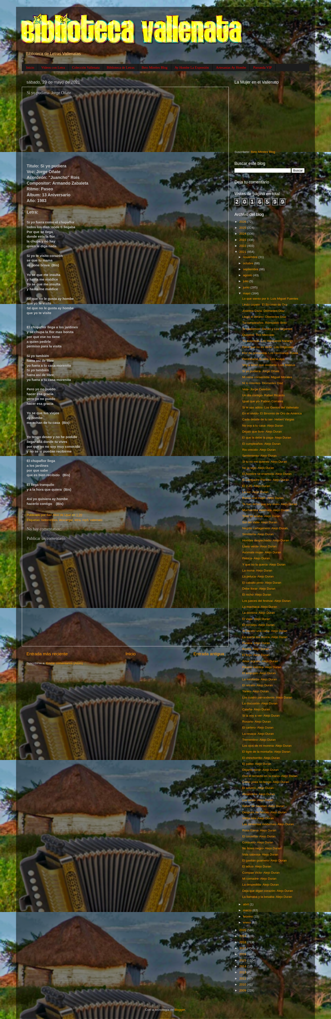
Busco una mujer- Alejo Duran (262, 498)
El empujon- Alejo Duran (259, 673)
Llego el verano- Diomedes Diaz (264, 316)
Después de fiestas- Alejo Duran (264, 812)
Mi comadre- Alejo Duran (259, 878)
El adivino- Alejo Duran (258, 788)
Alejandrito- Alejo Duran (258, 794)
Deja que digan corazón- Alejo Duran (267, 890)
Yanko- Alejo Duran (255, 691)
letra (77, 520)
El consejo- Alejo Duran (258, 625)
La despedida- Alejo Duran (260, 884)
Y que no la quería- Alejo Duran (263, 564)
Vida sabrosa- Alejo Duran (260, 854)
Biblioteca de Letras (120, 67)
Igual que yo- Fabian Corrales (262, 401)
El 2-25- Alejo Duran (256, 486)
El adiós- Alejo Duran (256, 866)
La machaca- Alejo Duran (259, 606)
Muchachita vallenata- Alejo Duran (265, 510)
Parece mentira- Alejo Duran (261, 667)
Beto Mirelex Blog (155, 67)
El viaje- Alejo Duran (256, 619)
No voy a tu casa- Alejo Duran (262, 425)
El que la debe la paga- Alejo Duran (266, 437)
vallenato (96, 520)
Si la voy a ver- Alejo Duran (261, 715)
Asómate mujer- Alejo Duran (261, 552)
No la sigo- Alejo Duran (258, 468)
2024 (243, 233)
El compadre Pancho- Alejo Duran (265, 479)
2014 (243, 966)
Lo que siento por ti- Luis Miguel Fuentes (270, 298)
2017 (243, 948)
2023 (243, 240)
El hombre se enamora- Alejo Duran (267, 474)
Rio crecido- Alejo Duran (259, 449)
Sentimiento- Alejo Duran (259, 455)
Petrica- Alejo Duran (256, 558)
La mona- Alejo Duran (257, 570)
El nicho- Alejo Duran (256, 594)
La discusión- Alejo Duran (259, 703)
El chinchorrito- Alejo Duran (261, 758)
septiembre (251, 269)
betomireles (49, 520)
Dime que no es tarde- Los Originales (268, 347)
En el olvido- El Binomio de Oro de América (272, 413)
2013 (243, 972)
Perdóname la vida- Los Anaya (263, 359)
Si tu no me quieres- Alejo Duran (264, 461)
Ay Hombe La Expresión (192, 67)
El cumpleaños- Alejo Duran (261, 443)
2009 (243, 990)
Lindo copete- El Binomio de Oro (264, 304)
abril (246, 904)
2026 (243, 221)
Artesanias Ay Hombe (231, 67)
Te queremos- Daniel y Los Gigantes (267, 329)
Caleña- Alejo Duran (256, 709)
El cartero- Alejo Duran (258, 727)
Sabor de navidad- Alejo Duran (263, 806)
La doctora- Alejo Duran (258, 612)
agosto (248, 275)
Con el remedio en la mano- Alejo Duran (269, 776)
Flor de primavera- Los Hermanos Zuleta (270, 353)
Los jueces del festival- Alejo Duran (266, 600)
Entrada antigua (209, 653)
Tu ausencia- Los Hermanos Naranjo (267, 341)
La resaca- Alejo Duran (258, 733)
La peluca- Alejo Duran (258, 576)
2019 (243, 936)
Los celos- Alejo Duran (257, 800)
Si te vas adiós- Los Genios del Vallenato (270, 407)
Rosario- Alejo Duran (256, 721)
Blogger (179, 1009)
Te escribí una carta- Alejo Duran (264, 631)
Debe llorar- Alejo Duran (258, 588)
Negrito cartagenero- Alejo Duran (265, 528)
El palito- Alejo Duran (256, 764)
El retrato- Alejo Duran (257, 685)
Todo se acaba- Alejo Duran (261, 516)
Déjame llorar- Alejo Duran (260, 769)
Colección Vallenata (86, 67)
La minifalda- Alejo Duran (259, 679)
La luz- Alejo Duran (255, 492)
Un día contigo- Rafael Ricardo (263, 395)
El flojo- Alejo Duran (256, 655)
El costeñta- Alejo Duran (259, 836)
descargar (66, 520)
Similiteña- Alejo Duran (258, 534)
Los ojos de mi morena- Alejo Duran (267, 745)
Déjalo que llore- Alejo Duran (262, 431)
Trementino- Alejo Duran (259, 739)
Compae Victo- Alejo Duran (261, 872)
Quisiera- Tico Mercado (258, 335)
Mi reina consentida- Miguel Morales (267, 377)
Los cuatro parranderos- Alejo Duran (267, 697)
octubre (248, 263)
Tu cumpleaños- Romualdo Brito (264, 322)
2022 (243, 246)
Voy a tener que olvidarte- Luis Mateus (268, 365)
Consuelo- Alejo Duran (257, 842)
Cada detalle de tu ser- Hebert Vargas (268, 419)
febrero (248, 916)
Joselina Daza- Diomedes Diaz (263, 310)
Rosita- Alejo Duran (255, 649)
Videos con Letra (53, 67)
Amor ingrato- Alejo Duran (260, 661)
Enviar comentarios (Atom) (64, 663)
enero (247, 922)
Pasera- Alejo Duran (256, 643)
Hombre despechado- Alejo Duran (265, 540)
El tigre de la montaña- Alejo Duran (266, 751)
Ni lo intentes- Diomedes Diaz (262, 383)
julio (246, 281)
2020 (243, 930)
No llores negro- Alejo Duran (261, 848)
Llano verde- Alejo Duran (259, 546)
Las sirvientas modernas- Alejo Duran (268, 824)
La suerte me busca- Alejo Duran (265, 637)
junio (246, 287)
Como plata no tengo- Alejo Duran (265, 782)
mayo (247, 293)
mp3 (85, 520)
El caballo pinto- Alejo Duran (261, 582)
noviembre (250, 257)
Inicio (30, 67)
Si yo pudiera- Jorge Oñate (260, 371)
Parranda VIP (262, 67)
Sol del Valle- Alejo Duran (259, 522)
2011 (243, 978)
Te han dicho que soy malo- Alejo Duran (269, 504)
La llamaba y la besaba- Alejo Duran (267, 896)
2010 (243, 984)
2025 (243, 227)
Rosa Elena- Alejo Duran (259, 830)
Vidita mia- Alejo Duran (258, 818)
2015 (243, 960)
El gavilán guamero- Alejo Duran (264, 860)
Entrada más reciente (47, 653)
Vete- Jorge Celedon (256, 389)
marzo (247, 910)
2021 (243, 251)
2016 (243, 954)
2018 (243, 942)
